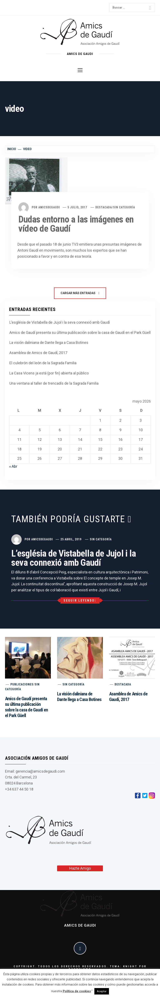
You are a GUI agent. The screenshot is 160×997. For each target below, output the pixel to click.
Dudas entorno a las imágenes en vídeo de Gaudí (76, 224)
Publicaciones (21, 684)
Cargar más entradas (80, 293)
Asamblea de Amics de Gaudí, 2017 (38, 353)
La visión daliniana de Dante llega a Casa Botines (48, 342)
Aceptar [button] (101, 991)
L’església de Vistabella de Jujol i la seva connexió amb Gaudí (59, 322)
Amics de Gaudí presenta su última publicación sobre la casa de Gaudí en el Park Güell (80, 332)
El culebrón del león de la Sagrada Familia (42, 363)
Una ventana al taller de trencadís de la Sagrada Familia (54, 383)
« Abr (13, 466)
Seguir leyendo (80, 600)
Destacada (103, 207)
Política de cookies (77, 991)
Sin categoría (124, 207)
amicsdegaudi (49, 207)
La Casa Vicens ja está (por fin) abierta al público (49, 373)
